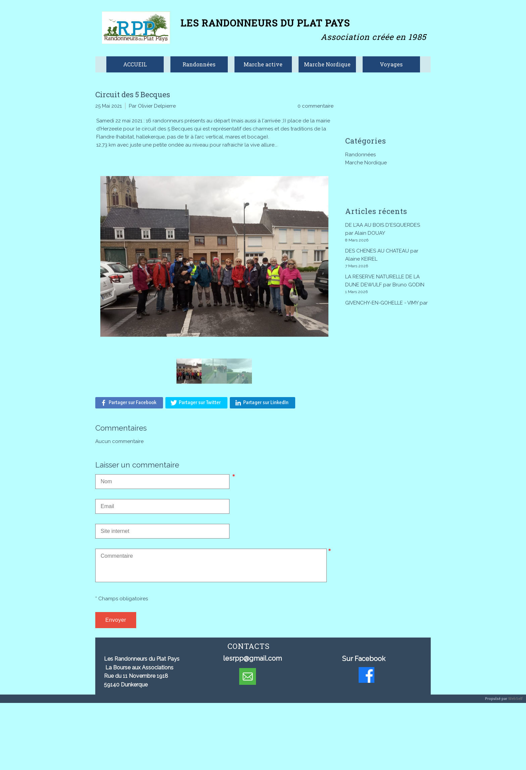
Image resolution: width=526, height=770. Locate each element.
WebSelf (515, 698)
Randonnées (360, 155)
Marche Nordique (366, 163)
